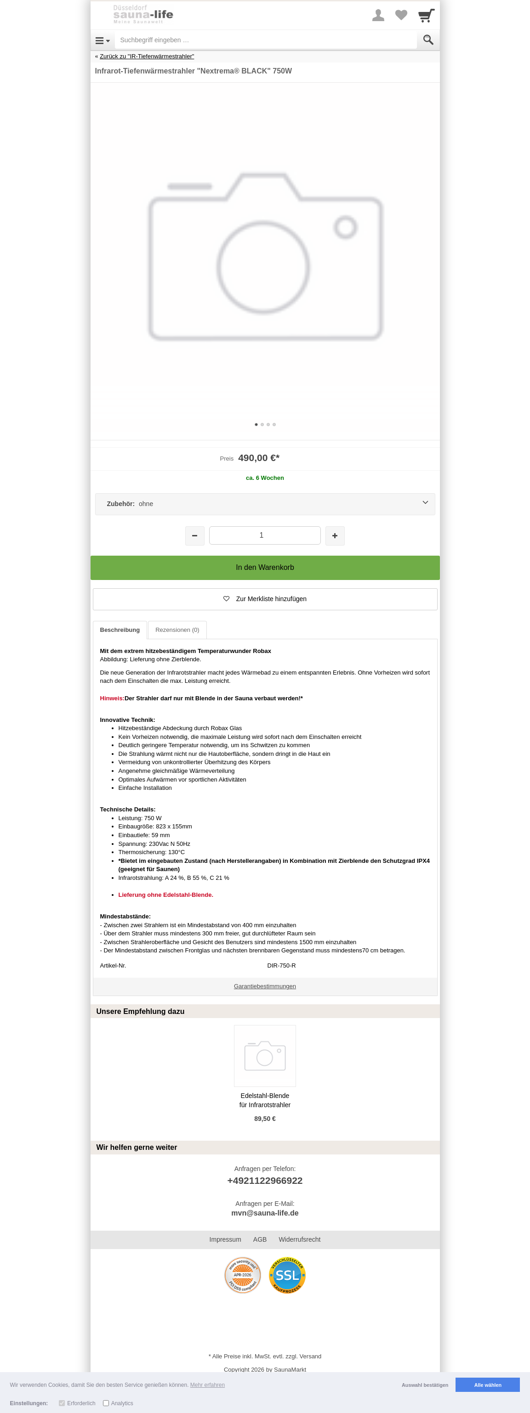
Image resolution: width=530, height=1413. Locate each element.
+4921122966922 (264, 1180)
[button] (265, 599)
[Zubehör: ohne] (265, 504)
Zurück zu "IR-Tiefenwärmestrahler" (147, 56)
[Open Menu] (103, 40)
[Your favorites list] (401, 15)
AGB (260, 1239)
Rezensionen (177, 629)
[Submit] (428, 40)
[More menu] (378, 15)
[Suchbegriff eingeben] (266, 40)
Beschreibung (120, 629)
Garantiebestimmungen (265, 986)
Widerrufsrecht (299, 1239)
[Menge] (265, 535)
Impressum (225, 1239)
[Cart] (426, 15)
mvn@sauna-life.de (264, 1213)
